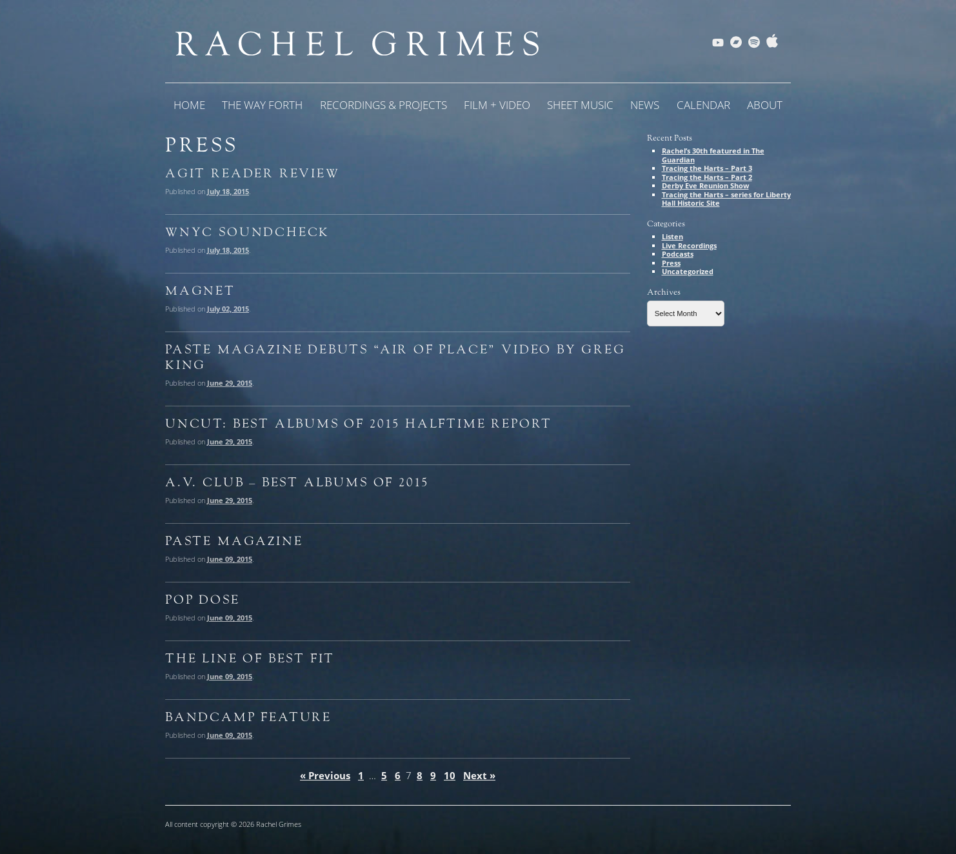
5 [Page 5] (384, 775)
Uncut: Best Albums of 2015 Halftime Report (358, 424)
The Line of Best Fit (250, 658)
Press (671, 263)
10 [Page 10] (449, 775)
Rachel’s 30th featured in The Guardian (713, 155)
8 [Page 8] (420, 775)
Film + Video (497, 104)
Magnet (200, 291)
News (644, 104)
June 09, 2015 (229, 559)
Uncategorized (687, 271)
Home (189, 104)
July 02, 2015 (228, 308)
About (764, 104)
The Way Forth (262, 104)
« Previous (325, 775)
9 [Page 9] (433, 775)
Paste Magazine (234, 541)
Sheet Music (580, 104)
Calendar (703, 104)
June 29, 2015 (229, 383)
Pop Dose (202, 600)
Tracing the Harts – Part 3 (707, 168)
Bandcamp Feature (248, 717)
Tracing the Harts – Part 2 (707, 177)
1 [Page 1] (361, 775)
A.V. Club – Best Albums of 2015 (297, 482)
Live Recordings (689, 245)
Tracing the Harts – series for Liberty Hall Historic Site (726, 199)
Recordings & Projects (383, 104)
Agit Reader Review (252, 173)
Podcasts (677, 254)
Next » (479, 775)
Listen (672, 236)
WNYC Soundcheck (247, 232)
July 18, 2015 (228, 191)
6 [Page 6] (398, 775)
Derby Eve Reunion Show (705, 185)
